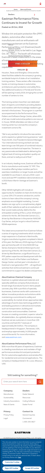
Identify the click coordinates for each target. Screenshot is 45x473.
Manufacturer (9, 394)
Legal (6, 418)
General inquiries (29, 415)
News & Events (9, 405)
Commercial (27, 418)
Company (8, 391)
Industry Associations (12, 401)
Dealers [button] (21, 15)
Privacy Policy (9, 415)
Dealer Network (28, 394)
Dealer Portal (27, 405)
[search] (19, 382)
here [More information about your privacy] (19, 457)
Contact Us (28, 412)
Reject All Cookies (11, 468)
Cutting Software (29, 401)
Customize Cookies (12, 462)
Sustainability (8, 398)
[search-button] (40, 382)
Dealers (26, 391)
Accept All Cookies (32, 468)
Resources (26, 398)
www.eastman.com (13, 337)
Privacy (7, 412)
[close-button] (40, 4)
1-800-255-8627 (29, 422)
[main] (22, 456)
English (23, 70)
